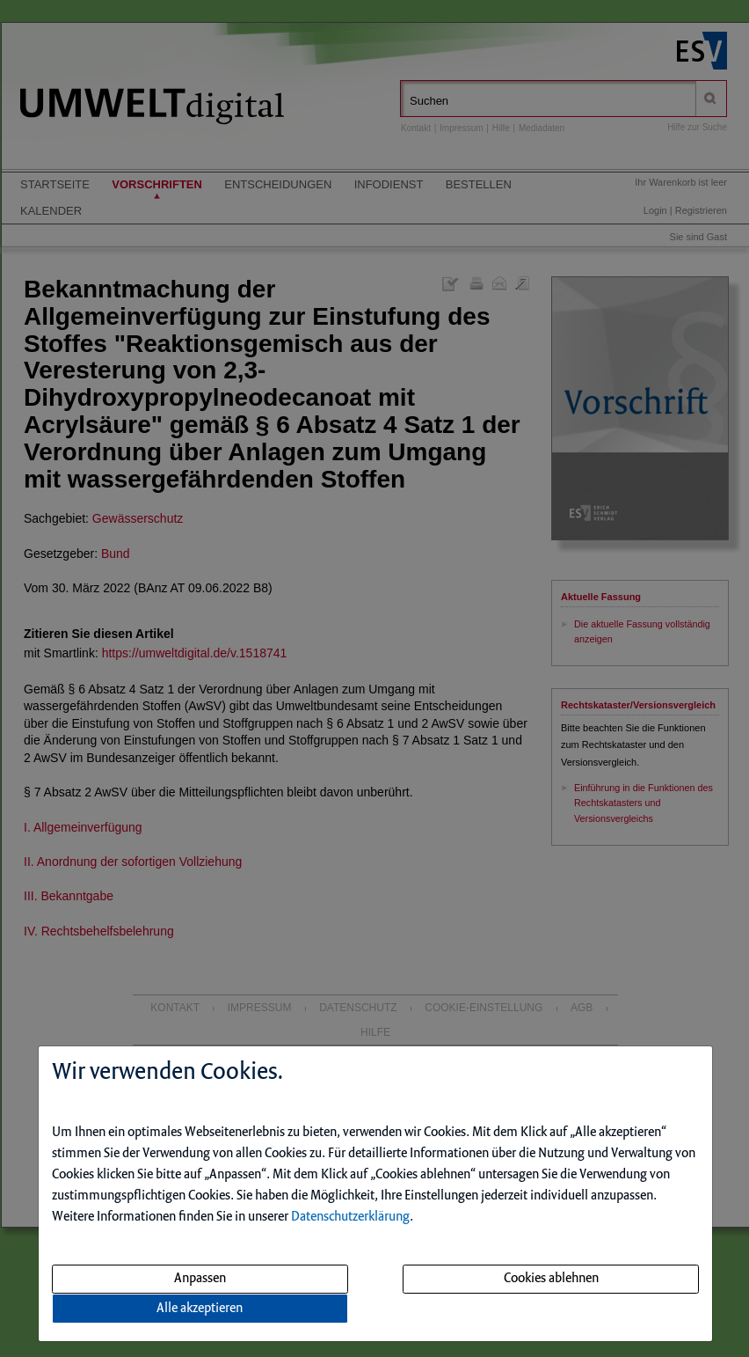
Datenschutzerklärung (350, 1217)
